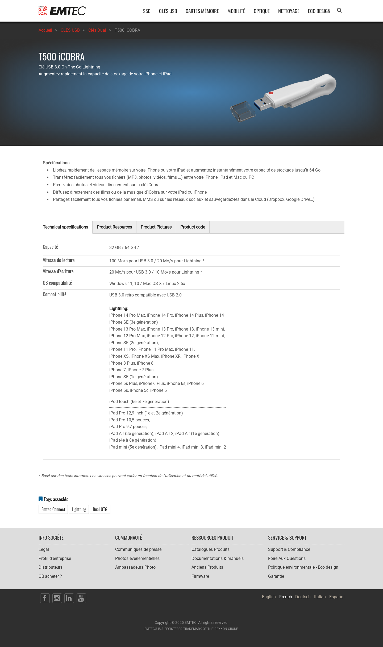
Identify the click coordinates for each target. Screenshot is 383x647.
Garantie (276, 576)
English (269, 596)
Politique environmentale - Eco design (303, 567)
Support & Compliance (289, 549)
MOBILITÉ (236, 11)
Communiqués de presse (138, 549)
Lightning (79, 509)
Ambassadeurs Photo (135, 567)
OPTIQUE (262, 11)
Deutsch (303, 596)
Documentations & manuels (218, 558)
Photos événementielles (137, 558)
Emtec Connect (53, 509)
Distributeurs (51, 567)
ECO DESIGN (319, 11)
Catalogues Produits (211, 549)
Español (336, 596)
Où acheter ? (50, 576)
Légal (44, 549)
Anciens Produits (207, 567)
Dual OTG (100, 509)
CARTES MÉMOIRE (202, 11)
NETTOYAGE (288, 11)
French (285, 596)
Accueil (45, 30)
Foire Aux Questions (287, 558)
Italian (320, 596)
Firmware (200, 576)
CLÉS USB (168, 11)
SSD (147, 11)
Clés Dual (97, 30)
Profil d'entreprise (55, 558)
